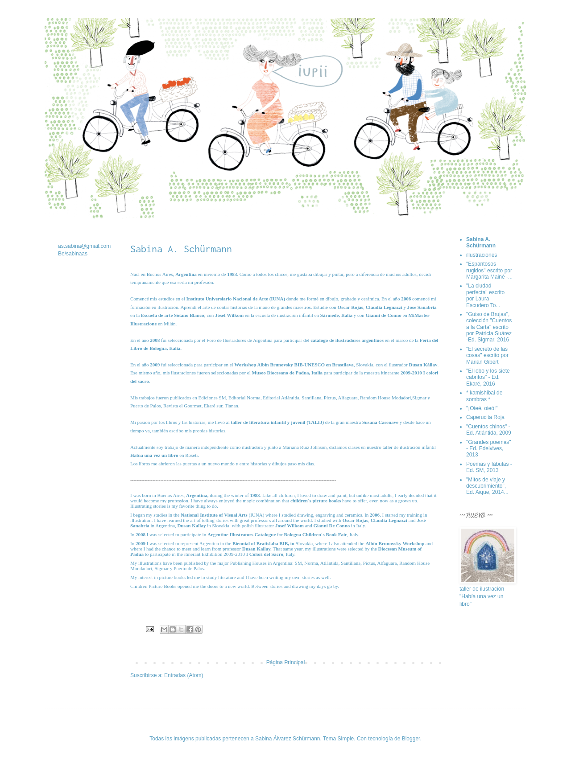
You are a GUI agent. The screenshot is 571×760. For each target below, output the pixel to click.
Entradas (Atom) (183, 675)
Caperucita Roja (485, 417)
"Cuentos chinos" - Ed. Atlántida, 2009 (488, 429)
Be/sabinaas (72, 254)
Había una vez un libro (154, 455)
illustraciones (481, 255)
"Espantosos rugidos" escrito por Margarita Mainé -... (489, 270)
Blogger (411, 738)
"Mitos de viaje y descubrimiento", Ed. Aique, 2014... (487, 486)
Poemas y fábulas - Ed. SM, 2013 (489, 467)
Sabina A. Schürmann (481, 242)
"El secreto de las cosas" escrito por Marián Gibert (487, 355)
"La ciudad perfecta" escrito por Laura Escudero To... (485, 295)
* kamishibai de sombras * (484, 396)
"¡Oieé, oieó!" (482, 408)
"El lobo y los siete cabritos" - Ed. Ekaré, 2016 (488, 377)
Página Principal (285, 662)
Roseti (191, 455)
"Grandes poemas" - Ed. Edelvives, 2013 (488, 448)
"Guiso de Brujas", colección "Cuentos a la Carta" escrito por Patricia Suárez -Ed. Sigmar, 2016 (489, 327)
